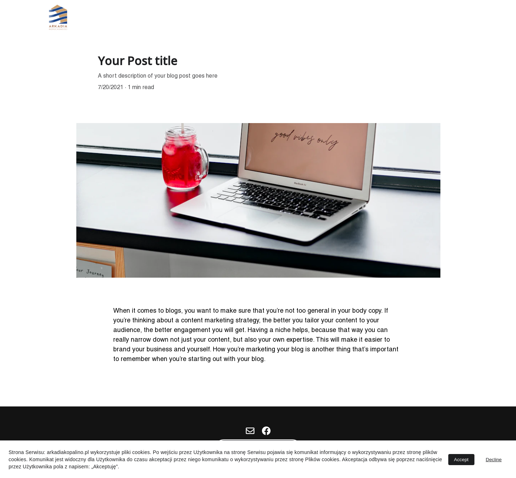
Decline (494, 459)
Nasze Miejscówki (373, 18)
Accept (461, 459)
